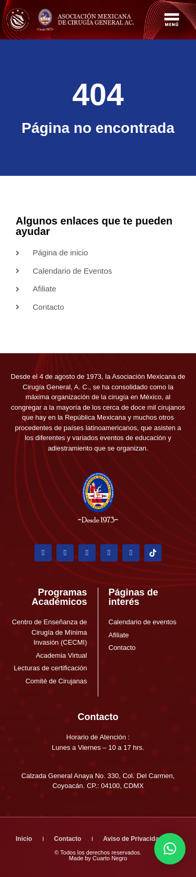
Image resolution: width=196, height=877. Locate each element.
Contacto (98, 717)
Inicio (24, 838)
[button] (170, 848)
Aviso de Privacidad (133, 838)
